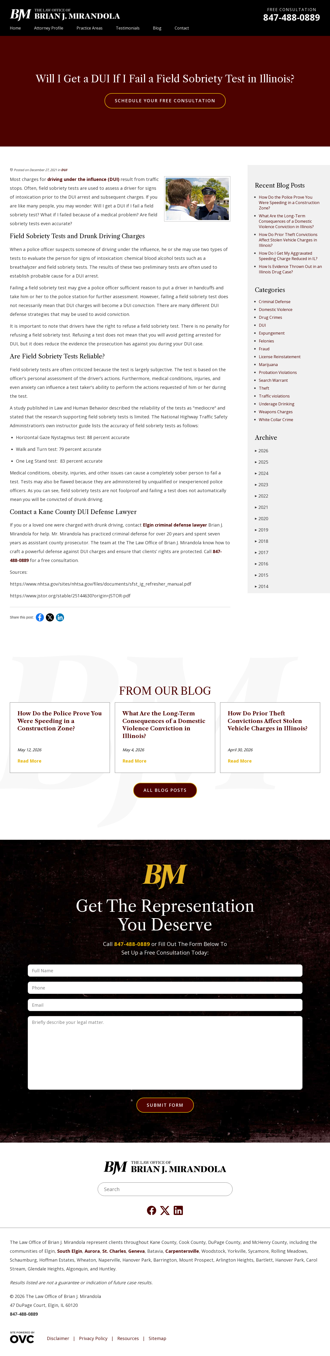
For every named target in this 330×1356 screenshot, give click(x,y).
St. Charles (114, 1251)
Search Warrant (273, 380)
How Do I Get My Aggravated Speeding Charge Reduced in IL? (288, 256)
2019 (261, 530)
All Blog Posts (165, 790)
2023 (261, 484)
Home (15, 28)
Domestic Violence (275, 309)
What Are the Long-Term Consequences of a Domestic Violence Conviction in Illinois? (286, 221)
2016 (261, 564)
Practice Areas (90, 28)
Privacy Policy (93, 1338)
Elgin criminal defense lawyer (174, 525)
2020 (261, 518)
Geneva (136, 1251)
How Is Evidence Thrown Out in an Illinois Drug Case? (290, 269)
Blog (157, 28)
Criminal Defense (274, 301)
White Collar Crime (276, 419)
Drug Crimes (270, 317)
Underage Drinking (276, 404)
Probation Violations (278, 372)
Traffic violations (274, 396)
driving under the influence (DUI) (82, 179)
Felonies (266, 341)
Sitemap (157, 1338)
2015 (261, 575)
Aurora (92, 1251)
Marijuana (268, 364)
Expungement (272, 333)
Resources (128, 1338)
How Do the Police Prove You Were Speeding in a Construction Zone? (289, 202)
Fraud (264, 349)
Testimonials (128, 28)
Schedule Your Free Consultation (165, 100)
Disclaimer (58, 1338)
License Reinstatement (280, 356)
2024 (261, 473)
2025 (261, 462)
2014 (261, 586)
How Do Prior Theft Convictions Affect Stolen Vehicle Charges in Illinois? (288, 240)
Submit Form (165, 1105)
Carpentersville (182, 1251)
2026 (261, 451)
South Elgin (69, 1251)
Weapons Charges (276, 411)
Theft (264, 388)
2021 (261, 507)
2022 (261, 496)
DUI (64, 170)
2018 (261, 541)
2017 (261, 552)
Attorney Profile (48, 28)
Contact (182, 28)
